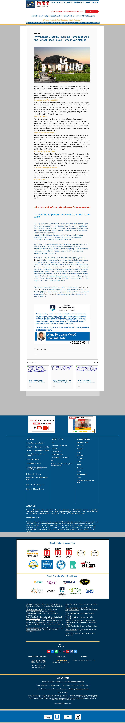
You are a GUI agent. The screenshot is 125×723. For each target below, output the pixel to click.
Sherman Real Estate (33, 624)
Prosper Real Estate (33, 619)
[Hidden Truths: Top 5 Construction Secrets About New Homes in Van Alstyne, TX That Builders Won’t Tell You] (87, 372)
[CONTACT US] (92, 11)
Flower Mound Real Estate (74, 621)
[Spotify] (56, 651)
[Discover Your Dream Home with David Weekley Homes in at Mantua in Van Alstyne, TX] (62, 372)
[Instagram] (63, 651)
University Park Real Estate (35, 604)
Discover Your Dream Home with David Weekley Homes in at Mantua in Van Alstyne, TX (62, 381)
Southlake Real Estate (34, 606)
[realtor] (48, 651)
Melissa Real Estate (33, 621)
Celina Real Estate (32, 617)
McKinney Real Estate (34, 613)
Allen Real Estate (71, 604)
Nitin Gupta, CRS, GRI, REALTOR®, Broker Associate (74, 2)
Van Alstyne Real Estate (40, 349)
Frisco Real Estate (32, 611)
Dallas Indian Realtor (33, 474)
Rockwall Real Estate (72, 622)
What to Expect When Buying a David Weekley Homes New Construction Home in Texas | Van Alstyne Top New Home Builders (37, 381)
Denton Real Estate (72, 626)
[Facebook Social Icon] (71, 651)
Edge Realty (84, 689)
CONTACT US (61, 657)
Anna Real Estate (32, 622)
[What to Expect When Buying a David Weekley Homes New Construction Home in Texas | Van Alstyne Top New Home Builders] (38, 372)
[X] (60, 651)
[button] (32, 23)
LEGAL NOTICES (63, 678)
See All (96, 362)
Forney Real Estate (71, 633)
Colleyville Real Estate (34, 610)
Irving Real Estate (71, 613)
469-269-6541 (56, 11)
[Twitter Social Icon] (75, 651)
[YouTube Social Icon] (67, 651)
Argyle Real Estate (72, 610)
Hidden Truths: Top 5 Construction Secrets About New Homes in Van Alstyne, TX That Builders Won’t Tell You (87, 381)
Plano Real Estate (71, 608)
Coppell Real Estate (72, 617)
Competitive (75, 689)
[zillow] (52, 651)
